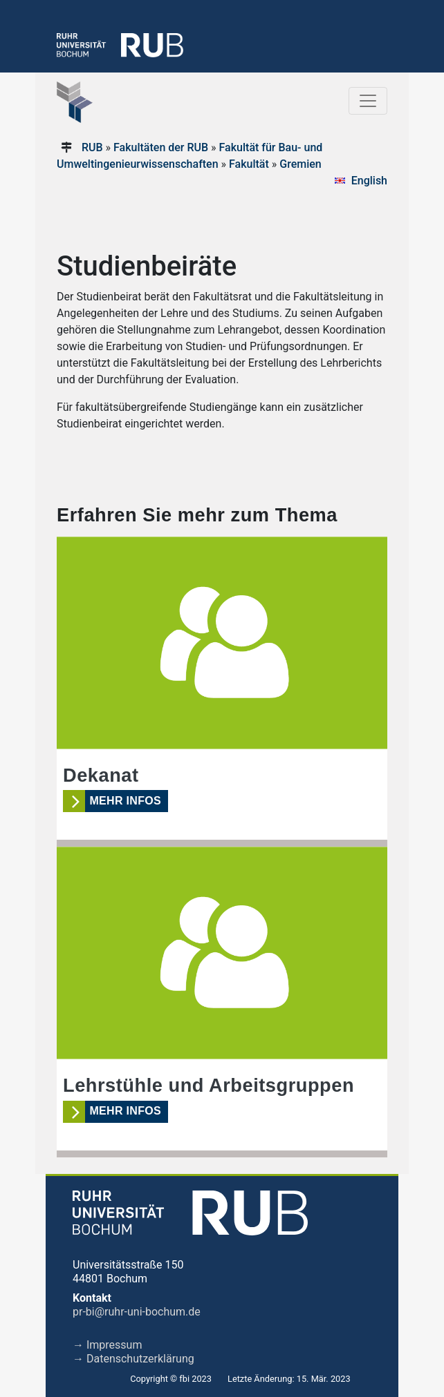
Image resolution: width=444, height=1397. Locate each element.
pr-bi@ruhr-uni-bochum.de (137, 1311)
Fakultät (249, 164)
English (369, 180)
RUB (92, 147)
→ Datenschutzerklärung (133, 1358)
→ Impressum (107, 1344)
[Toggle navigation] (368, 101)
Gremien (300, 164)
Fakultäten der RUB (160, 147)
